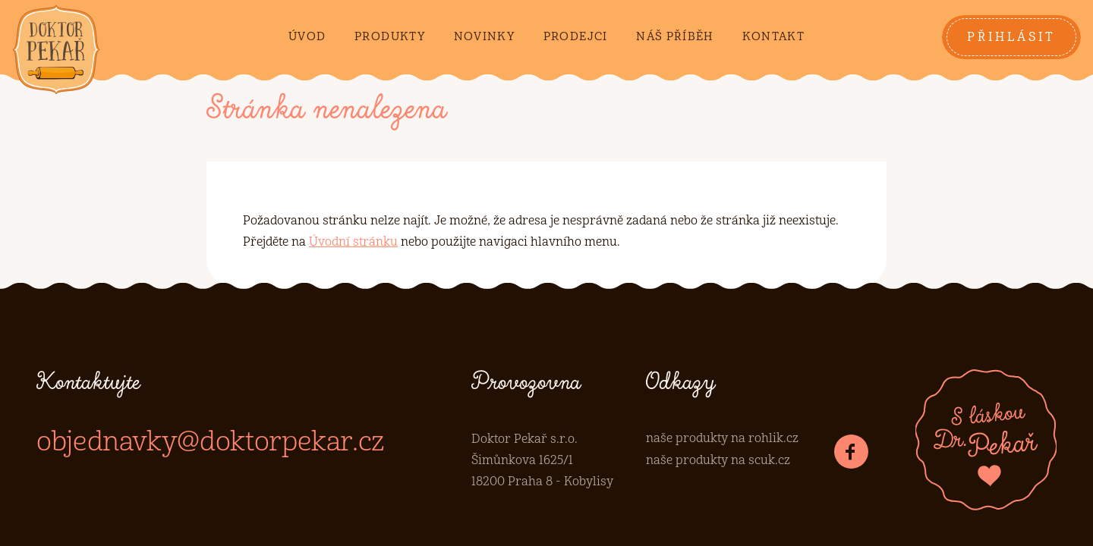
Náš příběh (674, 37)
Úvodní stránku (353, 241)
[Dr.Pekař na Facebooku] (851, 452)
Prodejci (575, 37)
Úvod (307, 37)
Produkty (389, 37)
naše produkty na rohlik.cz (722, 438)
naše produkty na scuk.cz (718, 460)
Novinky (484, 37)
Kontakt (773, 37)
